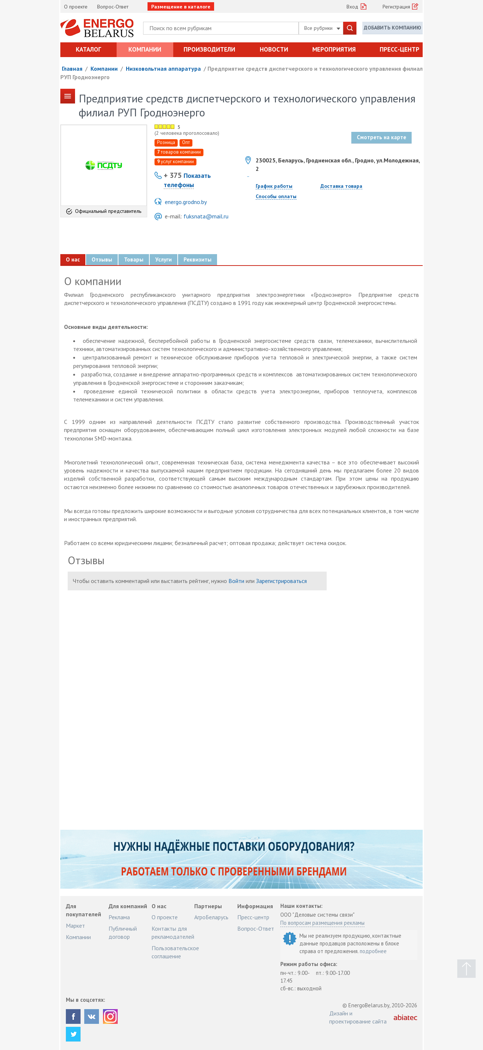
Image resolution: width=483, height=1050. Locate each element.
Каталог (88, 49)
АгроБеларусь (211, 917)
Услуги (163, 259)
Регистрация (396, 6)
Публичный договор (123, 932)
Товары (133, 259)
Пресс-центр (399, 49)
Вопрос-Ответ (112, 6)
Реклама (119, 917)
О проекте (76, 6)
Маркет (75, 925)
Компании (144, 49)
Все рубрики (322, 28)
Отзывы (102, 259)
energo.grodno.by (186, 202)
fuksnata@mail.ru (206, 216)
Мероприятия (334, 49)
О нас (73, 259)
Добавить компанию (392, 27)
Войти (236, 580)
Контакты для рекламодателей (173, 932)
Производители (209, 49)
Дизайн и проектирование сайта (358, 1017)
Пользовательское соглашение (175, 952)
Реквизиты (198, 259)
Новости (274, 49)
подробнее (373, 951)
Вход (352, 6)
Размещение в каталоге (180, 6)
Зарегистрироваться (281, 580)
